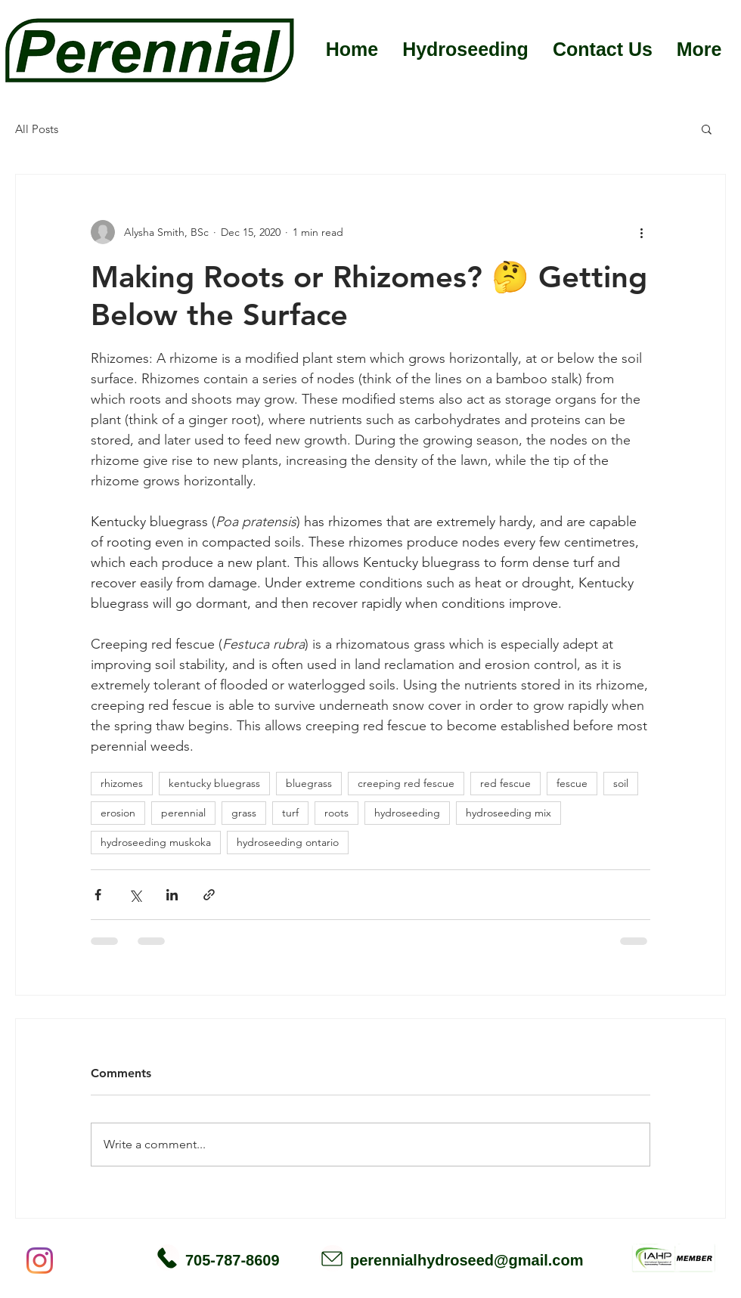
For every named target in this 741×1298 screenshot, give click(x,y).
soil (620, 783)
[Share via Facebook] (98, 895)
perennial (183, 812)
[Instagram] (39, 1260)
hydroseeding (407, 812)
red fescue (505, 783)
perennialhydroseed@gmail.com (466, 1260)
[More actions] (641, 232)
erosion (118, 812)
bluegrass (309, 783)
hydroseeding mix (508, 812)
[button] (706, 128)
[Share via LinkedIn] (172, 895)
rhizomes (122, 783)
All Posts (36, 129)
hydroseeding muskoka (156, 842)
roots (336, 812)
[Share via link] (209, 895)
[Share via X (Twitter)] (135, 895)
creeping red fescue (406, 783)
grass (243, 812)
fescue (572, 783)
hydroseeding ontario (288, 842)
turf (290, 812)
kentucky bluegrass (214, 783)
